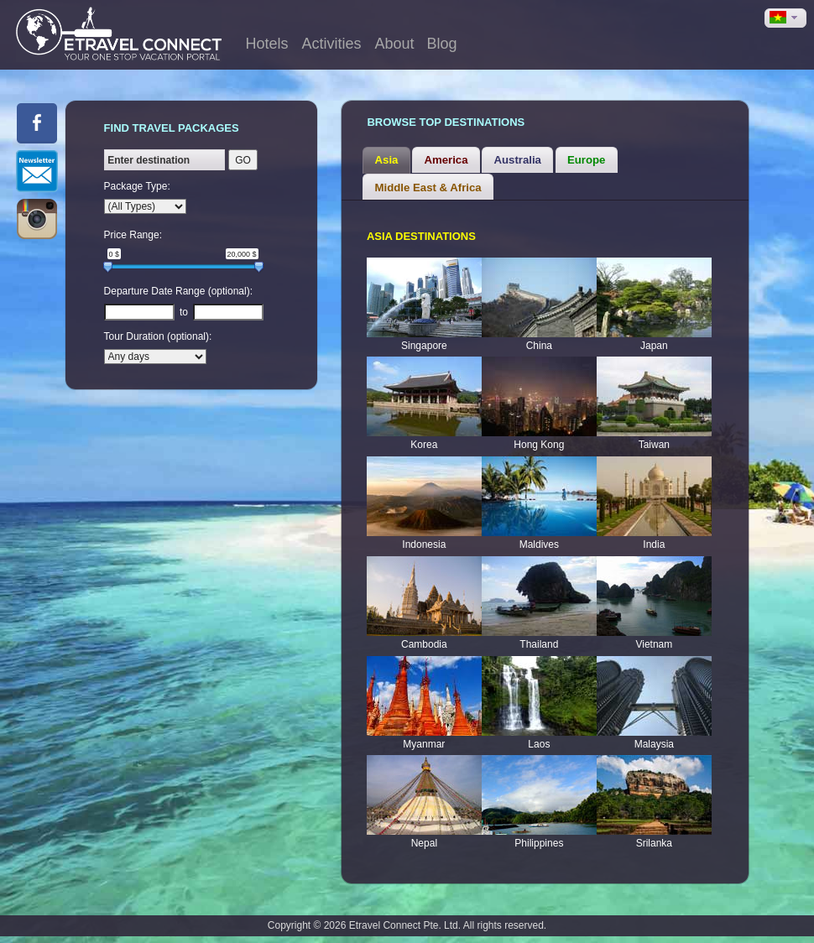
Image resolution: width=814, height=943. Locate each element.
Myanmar (424, 744)
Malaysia (654, 744)
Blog (441, 43)
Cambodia (424, 644)
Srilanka (654, 843)
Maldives (539, 544)
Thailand (538, 644)
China (539, 346)
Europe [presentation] (586, 160)
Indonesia (424, 544)
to (184, 312)
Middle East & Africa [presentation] (428, 187)
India (654, 544)
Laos (539, 744)
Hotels (266, 43)
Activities (331, 43)
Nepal (424, 843)
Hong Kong (539, 445)
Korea (423, 445)
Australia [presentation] (517, 160)
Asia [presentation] (387, 160)
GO (243, 160)
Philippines (538, 843)
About (394, 43)
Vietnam (653, 644)
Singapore (424, 346)
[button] (785, 18)
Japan (654, 346)
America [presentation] (445, 160)
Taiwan (654, 445)
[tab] (386, 160)
